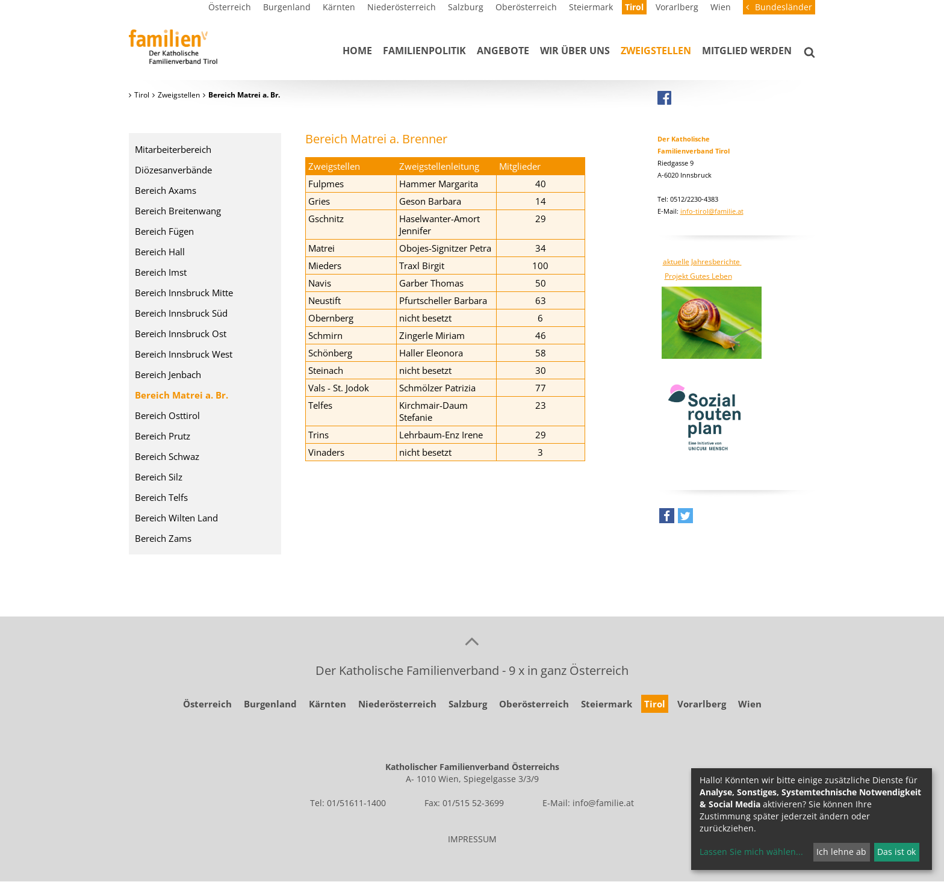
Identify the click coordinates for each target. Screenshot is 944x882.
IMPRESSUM (472, 839)
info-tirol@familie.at (712, 211)
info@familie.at (603, 803)
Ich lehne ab (841, 851)
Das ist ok (896, 851)
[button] (666, 518)
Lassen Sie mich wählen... (751, 851)
